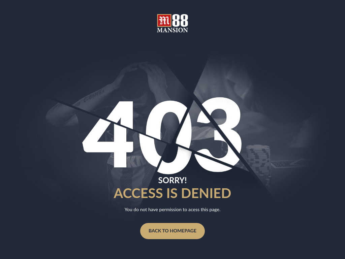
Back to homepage (172, 230)
